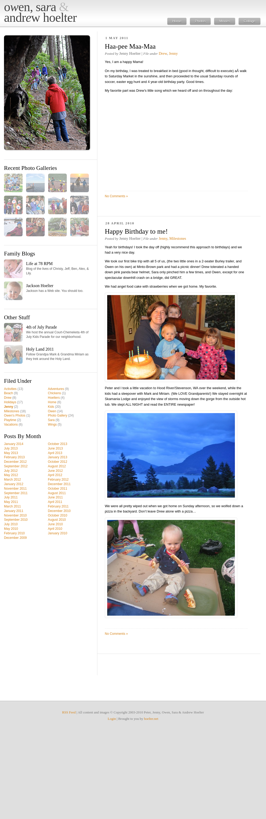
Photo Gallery (57, 415)
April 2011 (55, 502)
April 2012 (55, 475)
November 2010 (15, 515)
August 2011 (57, 493)
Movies (224, 21)
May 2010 (11, 529)
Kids (51, 407)
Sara (51, 420)
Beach (8, 393)
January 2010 (57, 533)
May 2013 (11, 453)
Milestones (11, 411)
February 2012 (58, 479)
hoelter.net (151, 719)
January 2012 (13, 484)
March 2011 (12, 506)
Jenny (8, 407)
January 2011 (13, 511)
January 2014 (13, 444)
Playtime (10, 420)
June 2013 (55, 448)
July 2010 (11, 524)
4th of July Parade (41, 327)
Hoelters (54, 398)
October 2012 (57, 462)
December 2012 (15, 462)
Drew (7, 398)
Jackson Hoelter (39, 285)
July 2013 (11, 448)
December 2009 (15, 538)
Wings (52, 424)
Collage (249, 21)
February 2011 (58, 506)
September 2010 (16, 520)
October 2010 (57, 515)
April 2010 (55, 529)
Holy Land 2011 (40, 349)
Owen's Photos (14, 415)
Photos (200, 21)
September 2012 (16, 466)
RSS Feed (69, 712)
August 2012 (57, 466)
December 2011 (59, 484)
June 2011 (55, 497)
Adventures (56, 389)
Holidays (10, 402)
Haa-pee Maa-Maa (130, 46)
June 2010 (55, 524)
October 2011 (57, 488)
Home (176, 21)
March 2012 (12, 479)
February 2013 (14, 457)
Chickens (54, 393)
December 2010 (59, 511)
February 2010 (14, 533)
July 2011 (11, 497)
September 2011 (16, 493)
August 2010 (57, 520)
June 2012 (55, 471)
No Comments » (116, 196)
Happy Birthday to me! (136, 231)
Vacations (11, 424)
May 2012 (11, 475)
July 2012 (11, 471)
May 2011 (11, 502)
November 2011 (15, 488)
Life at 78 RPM (39, 263)
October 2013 (57, 444)
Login (112, 719)
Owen (52, 411)
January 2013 (57, 457)
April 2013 (55, 453)
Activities (10, 389)
